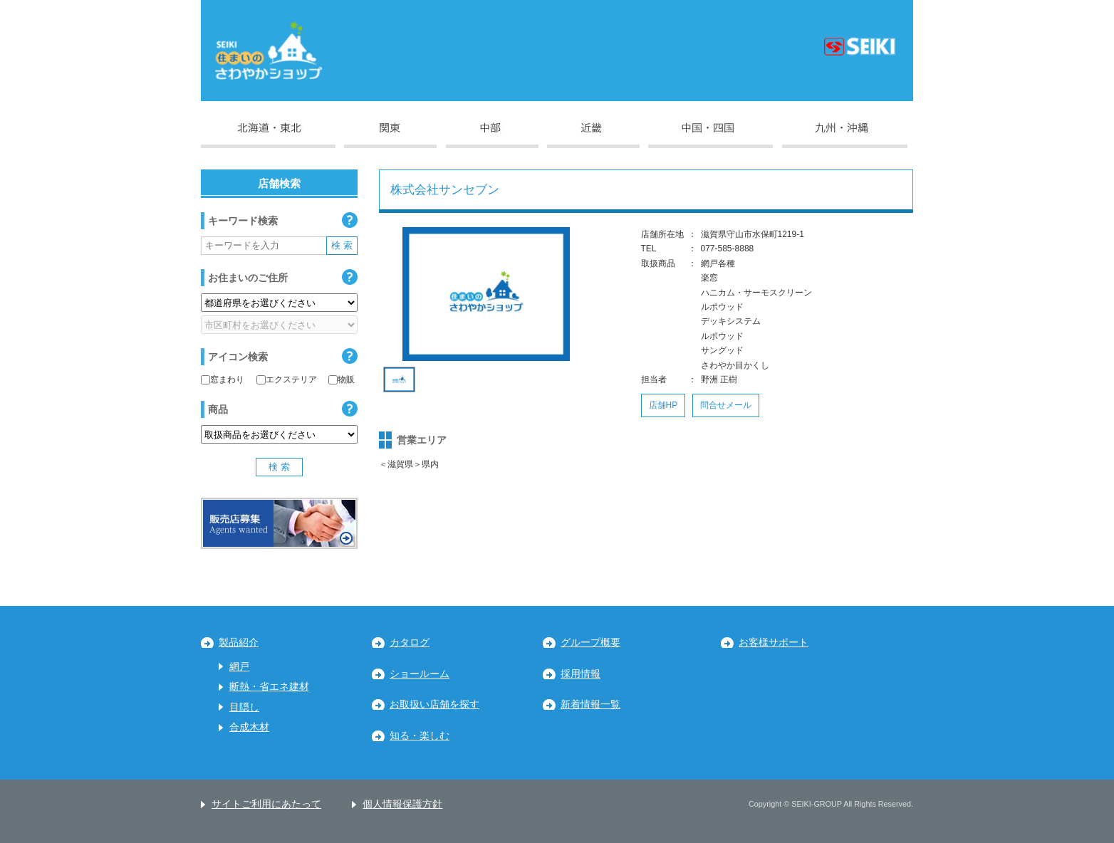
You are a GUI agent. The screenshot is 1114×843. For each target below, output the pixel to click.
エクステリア (286, 379)
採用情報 (580, 674)
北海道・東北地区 (268, 135)
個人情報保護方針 (402, 804)
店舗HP (663, 405)
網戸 (239, 666)
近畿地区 (593, 135)
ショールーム (419, 674)
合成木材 (249, 727)
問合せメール (725, 405)
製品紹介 (239, 642)
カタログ (410, 642)
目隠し (244, 707)
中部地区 (492, 135)
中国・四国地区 (710, 135)
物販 (341, 379)
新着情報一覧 (590, 704)
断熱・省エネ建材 (269, 686)
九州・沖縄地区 (844, 135)
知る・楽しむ (419, 736)
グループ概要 (590, 642)
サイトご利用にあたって (266, 804)
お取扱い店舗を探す (434, 704)
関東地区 (390, 135)
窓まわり (222, 379)
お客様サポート (773, 642)
